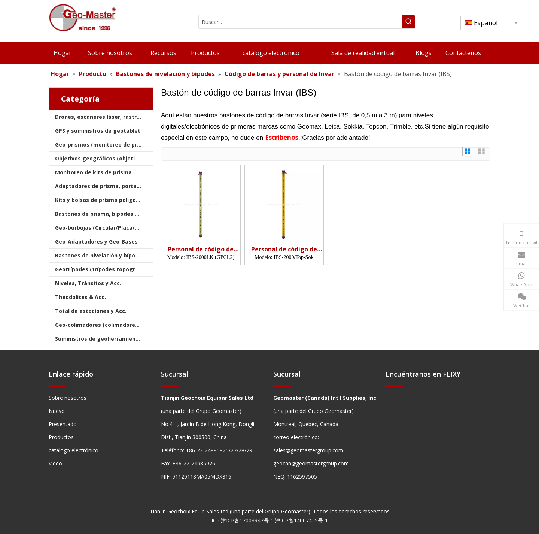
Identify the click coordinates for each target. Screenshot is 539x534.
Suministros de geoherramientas (99, 338)
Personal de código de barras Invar (201, 249)
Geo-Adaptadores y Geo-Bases (96, 241)
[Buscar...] (300, 21)
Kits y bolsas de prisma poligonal (99, 199)
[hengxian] (58, 385)
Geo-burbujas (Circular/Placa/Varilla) (104, 227)
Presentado (63, 424)
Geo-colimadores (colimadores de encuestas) (104, 324)
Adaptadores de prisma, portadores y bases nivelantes (104, 186)
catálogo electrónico (73, 450)
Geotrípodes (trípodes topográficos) (104, 269)
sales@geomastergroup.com (308, 450)
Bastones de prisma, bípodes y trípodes (104, 213)
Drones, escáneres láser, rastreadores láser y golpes (104, 116)
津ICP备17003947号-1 (247, 520)
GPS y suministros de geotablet (97, 130)
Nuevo (57, 410)
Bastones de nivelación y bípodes (100, 255)
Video (55, 463)
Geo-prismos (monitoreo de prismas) (104, 144)
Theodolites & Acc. (80, 297)
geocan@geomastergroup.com (311, 463)
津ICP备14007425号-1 (301, 520)
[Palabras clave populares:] (408, 21)
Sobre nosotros (67, 397)
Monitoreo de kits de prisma (93, 172)
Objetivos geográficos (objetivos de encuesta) (104, 158)
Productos (61, 437)
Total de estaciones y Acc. (91, 310)
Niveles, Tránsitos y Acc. (88, 283)
